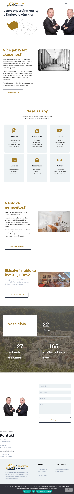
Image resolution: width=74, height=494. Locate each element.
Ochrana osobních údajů (62, 469)
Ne (33, 491)
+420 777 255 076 (5, 442)
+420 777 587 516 (5, 447)
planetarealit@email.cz (7, 451)
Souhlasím (27, 491)
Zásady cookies (59, 471)
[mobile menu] (66, 4)
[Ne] (69, 490)
